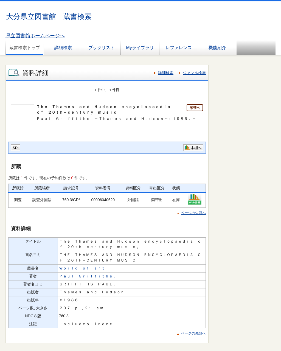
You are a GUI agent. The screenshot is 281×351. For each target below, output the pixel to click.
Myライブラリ (140, 47)
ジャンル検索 (194, 73)
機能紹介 (217, 47)
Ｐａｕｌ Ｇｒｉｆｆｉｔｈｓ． (88, 276)
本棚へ (196, 148)
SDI (16, 148)
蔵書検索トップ (24, 47)
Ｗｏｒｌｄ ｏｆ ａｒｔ (82, 268)
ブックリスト (101, 47)
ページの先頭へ (193, 213)
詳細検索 (63, 47)
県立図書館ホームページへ (35, 35)
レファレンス (178, 47)
